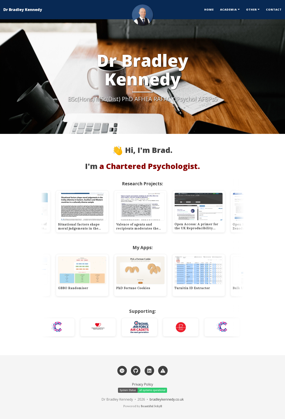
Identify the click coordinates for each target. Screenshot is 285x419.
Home (209, 9)
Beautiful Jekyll (151, 406)
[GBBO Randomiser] (87, 275)
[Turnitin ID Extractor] (203, 275)
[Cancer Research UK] (62, 327)
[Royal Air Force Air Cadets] (145, 327)
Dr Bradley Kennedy (22, 9)
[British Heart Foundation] (186, 327)
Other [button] (251, 9)
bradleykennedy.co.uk (166, 399)
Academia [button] (228, 9)
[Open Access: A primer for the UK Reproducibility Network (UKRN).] (203, 211)
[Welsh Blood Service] (103, 327)
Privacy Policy (142, 384)
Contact (274, 9)
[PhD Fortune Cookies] (145, 275)
